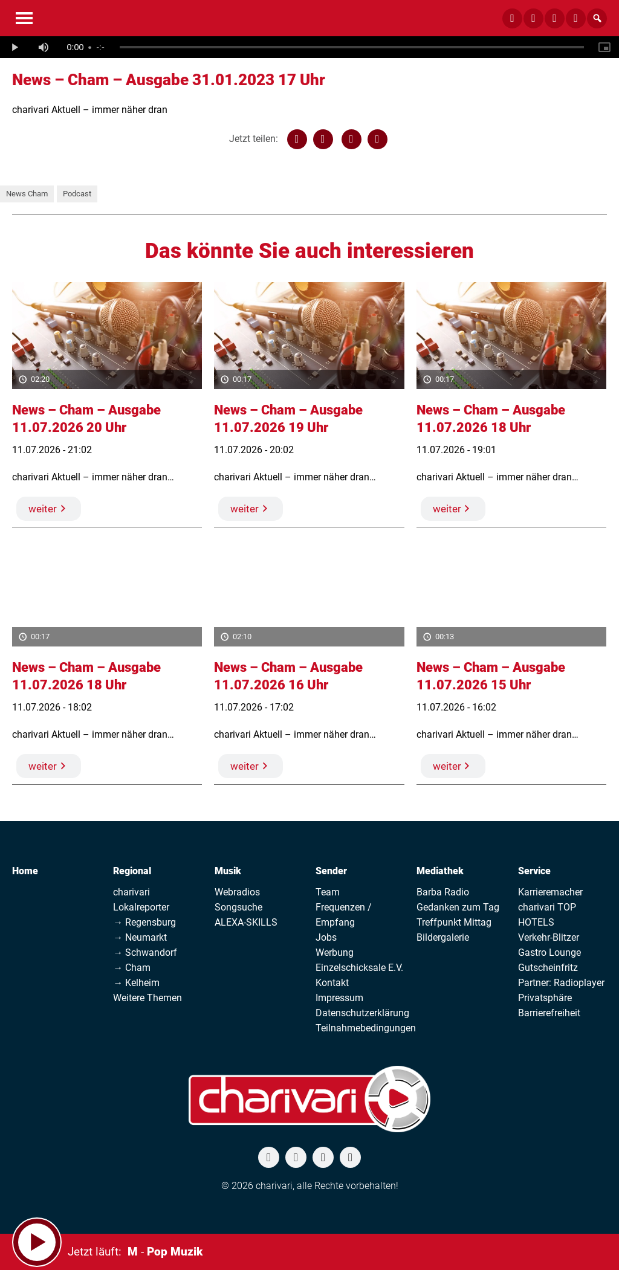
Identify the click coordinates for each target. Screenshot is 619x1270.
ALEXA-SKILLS (246, 922)
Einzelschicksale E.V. (359, 967)
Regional (132, 871)
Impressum (339, 998)
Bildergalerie (442, 937)
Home (25, 871)
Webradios (237, 892)
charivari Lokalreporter (141, 899)
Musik (228, 871)
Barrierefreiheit (549, 1013)
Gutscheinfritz (548, 967)
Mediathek (440, 871)
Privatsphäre (545, 998)
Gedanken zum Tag (457, 907)
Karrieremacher (550, 892)
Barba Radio (442, 892)
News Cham (27, 193)
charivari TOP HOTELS (547, 914)
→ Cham (132, 967)
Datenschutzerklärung (362, 1013)
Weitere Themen (147, 998)
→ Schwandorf (145, 952)
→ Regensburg (144, 922)
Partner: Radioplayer (561, 982)
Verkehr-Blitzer (548, 937)
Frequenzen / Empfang (344, 914)
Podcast (77, 193)
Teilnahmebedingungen (366, 1028)
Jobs (326, 937)
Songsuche (238, 907)
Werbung (335, 952)
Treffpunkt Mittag (453, 922)
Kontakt (332, 982)
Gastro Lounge (549, 952)
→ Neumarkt (140, 937)
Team (328, 892)
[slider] (352, 47)
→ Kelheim (136, 982)
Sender (331, 871)
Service (534, 871)
